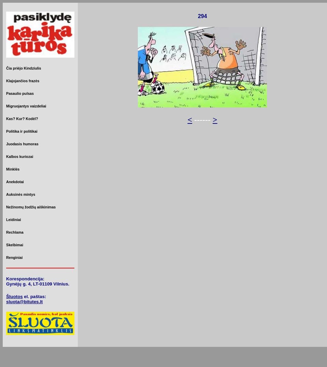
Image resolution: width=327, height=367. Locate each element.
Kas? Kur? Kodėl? (22, 119)
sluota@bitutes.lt (24, 301)
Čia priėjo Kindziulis (23, 68)
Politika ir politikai (22, 131)
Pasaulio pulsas (20, 93)
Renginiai (14, 257)
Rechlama (15, 232)
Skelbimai (14, 245)
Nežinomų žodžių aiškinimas (31, 207)
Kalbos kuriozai (19, 157)
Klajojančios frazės (22, 81)
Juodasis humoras (22, 144)
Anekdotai (15, 182)
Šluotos (14, 296)
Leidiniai (13, 220)
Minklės (12, 169)
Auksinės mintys (20, 194)
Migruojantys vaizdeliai (26, 106)
